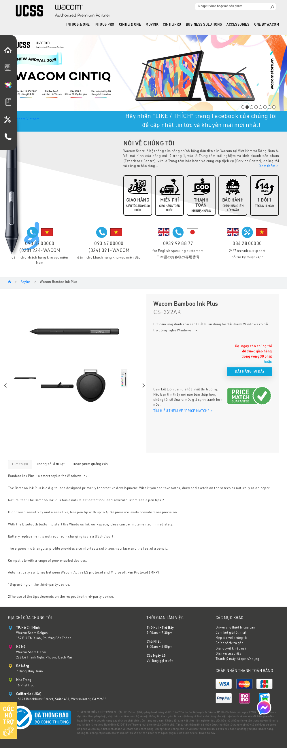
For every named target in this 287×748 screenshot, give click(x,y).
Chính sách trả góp (229, 643)
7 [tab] (269, 107)
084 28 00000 (247, 244)
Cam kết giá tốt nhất (231, 633)
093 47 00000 (108, 244)
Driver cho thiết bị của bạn (235, 627)
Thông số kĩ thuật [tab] (50, 464)
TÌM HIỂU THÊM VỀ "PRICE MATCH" (183, 411)
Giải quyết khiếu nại (231, 648)
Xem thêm (269, 166)
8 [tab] (273, 107)
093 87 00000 (39, 244)
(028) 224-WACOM (40, 250)
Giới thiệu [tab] (20, 464)
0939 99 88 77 (178, 244)
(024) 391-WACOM (109, 250)
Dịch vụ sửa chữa (228, 654)
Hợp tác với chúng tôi (232, 638)
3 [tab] (251, 107)
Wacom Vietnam (27, 119)
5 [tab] (260, 107)
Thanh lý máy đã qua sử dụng (237, 659)
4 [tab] (256, 107)
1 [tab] (242, 107)
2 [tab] (247, 107)
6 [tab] (265, 107)
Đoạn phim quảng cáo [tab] (90, 464)
